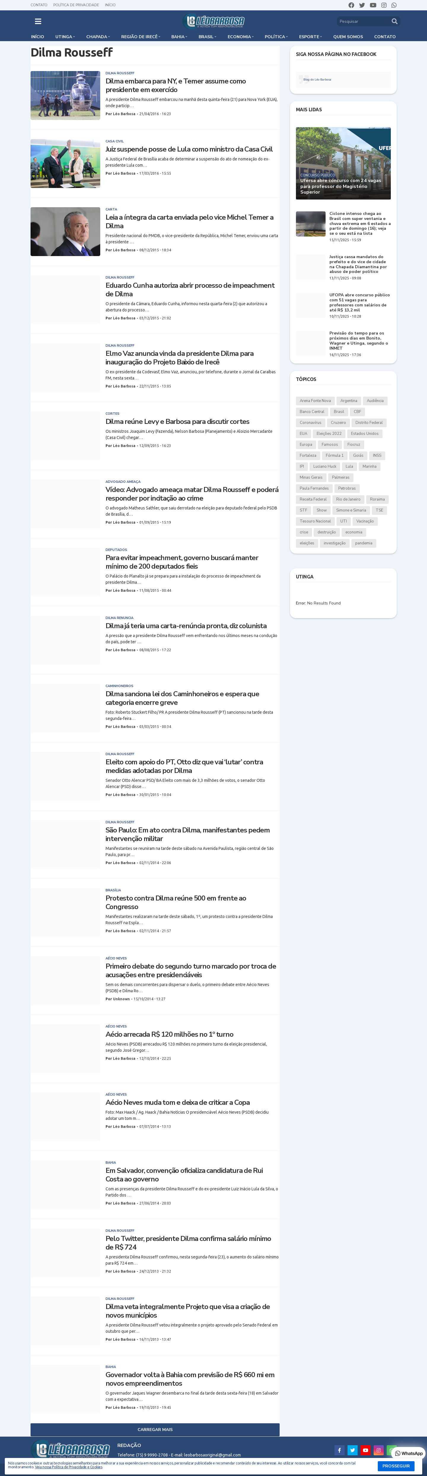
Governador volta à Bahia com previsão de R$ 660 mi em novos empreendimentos (190, 1379)
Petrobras (347, 488)
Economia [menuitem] (239, 37)
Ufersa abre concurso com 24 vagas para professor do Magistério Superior (340, 186)
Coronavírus (310, 422)
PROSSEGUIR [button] (396, 1466)
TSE (379, 510)
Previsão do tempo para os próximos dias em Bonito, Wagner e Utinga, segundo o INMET (358, 341)
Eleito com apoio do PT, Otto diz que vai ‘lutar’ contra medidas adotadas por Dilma (184, 766)
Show (322, 510)
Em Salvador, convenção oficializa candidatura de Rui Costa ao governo (184, 1175)
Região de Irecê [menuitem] (139, 37)
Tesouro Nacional (315, 521)
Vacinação (365, 521)
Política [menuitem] (275, 37)
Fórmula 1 (335, 455)
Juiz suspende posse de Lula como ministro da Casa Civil (189, 149)
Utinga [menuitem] (63, 37)
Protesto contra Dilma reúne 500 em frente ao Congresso (176, 902)
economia (353, 532)
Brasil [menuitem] (206, 37)
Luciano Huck (324, 466)
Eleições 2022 (329, 433)
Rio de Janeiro (348, 499)
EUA (303, 433)
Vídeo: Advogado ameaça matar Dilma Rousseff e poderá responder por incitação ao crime (192, 494)
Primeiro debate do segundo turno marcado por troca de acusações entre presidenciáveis (191, 970)
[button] (38, 21)
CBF (357, 411)
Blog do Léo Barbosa (317, 80)
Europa (306, 444)
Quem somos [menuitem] (348, 37)
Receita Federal (313, 499)
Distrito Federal (369, 422)
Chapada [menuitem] (96, 37)
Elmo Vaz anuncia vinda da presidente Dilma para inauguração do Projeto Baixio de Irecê (180, 357)
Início (110, 5)
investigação (335, 543)
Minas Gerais (311, 477)
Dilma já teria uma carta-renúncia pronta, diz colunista (186, 626)
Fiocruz (354, 444)
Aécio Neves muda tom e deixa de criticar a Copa (178, 1102)
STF (303, 510)
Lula (349, 466)
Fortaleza (308, 455)
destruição (327, 532)
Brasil (339, 411)
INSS (377, 455)
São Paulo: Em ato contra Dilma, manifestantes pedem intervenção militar (188, 834)
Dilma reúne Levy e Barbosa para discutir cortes (177, 421)
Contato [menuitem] (385, 37)
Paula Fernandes (314, 488)
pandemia (363, 543)
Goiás (358, 455)
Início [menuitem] (37, 37)
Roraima (377, 499)
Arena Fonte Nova (315, 400)
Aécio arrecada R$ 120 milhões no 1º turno (169, 1034)
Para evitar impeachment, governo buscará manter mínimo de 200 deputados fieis (182, 562)
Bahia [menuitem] (177, 37)
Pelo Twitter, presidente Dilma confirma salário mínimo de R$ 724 (188, 1243)
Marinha (370, 466)
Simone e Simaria (351, 510)
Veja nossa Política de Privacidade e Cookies (68, 1467)
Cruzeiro (338, 422)
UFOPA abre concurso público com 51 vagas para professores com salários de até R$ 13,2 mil (359, 303)
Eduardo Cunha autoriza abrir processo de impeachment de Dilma (190, 289)
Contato (39, 5)
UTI (343, 521)
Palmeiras (341, 477)
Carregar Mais (155, 1429)
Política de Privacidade (76, 5)
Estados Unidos (365, 433)
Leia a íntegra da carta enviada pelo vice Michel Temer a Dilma (189, 221)
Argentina (348, 400)
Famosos (330, 444)
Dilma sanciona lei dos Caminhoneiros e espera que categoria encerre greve (182, 698)
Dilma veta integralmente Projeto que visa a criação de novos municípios (188, 1311)
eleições (307, 543)
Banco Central (312, 411)
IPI (302, 466)
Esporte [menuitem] (309, 37)
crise (304, 532)
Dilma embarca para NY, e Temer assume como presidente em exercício (176, 85)
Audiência (375, 400)
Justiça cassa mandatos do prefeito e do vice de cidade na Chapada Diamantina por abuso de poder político (358, 264)
